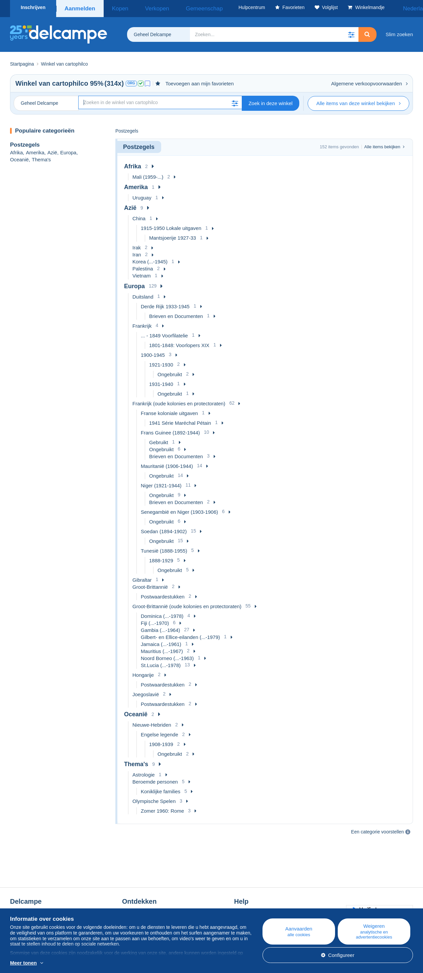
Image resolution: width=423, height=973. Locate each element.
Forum (129, 909)
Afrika (16, 150)
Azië (52, 150)
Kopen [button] (115, 7)
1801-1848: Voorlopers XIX (179, 343)
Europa (68, 150)
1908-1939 (161, 742)
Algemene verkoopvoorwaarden (369, 81)
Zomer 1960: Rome (162, 808)
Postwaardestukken (163, 594)
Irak (136, 245)
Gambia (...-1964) (160, 628)
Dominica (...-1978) (162, 614)
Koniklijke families (160, 789)
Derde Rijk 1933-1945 (165, 304)
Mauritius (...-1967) (162, 649)
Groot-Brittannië (150, 584)
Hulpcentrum (248, 893)
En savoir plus (81, 963)
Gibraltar (142, 577)
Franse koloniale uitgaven (169, 411)
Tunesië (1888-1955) (164, 548)
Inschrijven (33, 7)
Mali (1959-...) (148, 174)
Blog (130, 893)
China (138, 216)
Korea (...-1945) (150, 259)
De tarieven (23, 909)
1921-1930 (161, 362)
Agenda (130, 901)
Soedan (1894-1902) (164, 529)
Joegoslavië (145, 692)
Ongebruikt (169, 372)
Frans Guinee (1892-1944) (170, 430)
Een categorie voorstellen (377, 829)
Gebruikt (158, 440)
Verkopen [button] (144, 7)
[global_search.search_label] (274, 32)
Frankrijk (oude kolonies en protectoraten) (178, 401)
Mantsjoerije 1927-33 (172, 235)
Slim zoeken (399, 32)
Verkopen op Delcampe (260, 909)
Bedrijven (24, 901)
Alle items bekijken (384, 144)
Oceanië (19, 157)
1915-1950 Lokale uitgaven (171, 226)
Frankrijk (142, 323)
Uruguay (141, 195)
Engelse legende (159, 732)
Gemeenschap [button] (181, 7)
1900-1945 (153, 352)
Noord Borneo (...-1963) (167, 656)
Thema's (41, 157)
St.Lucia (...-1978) (161, 663)
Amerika (35, 150)
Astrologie (143, 772)
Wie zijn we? (24, 893)
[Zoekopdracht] (160, 100)
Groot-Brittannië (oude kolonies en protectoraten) (186, 604)
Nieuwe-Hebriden (151, 722)
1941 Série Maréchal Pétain (180, 420)
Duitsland (142, 294)
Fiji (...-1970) (155, 621)
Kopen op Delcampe (257, 901)
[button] (351, 32)
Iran (136, 252)
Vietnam (141, 273)
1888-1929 (161, 558)
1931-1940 (161, 382)
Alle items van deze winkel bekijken (358, 101)
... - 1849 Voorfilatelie (164, 333)
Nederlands (396, 7)
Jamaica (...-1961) (161, 642)
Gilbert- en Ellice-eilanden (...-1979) (180, 635)
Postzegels (25, 142)
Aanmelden (79, 7)
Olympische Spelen (154, 799)
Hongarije (143, 672)
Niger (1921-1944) (161, 483)
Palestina (142, 266)
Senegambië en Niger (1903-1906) (179, 509)
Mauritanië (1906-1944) (167, 464)
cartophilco (70, 81)
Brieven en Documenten (176, 314)
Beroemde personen (155, 779)
